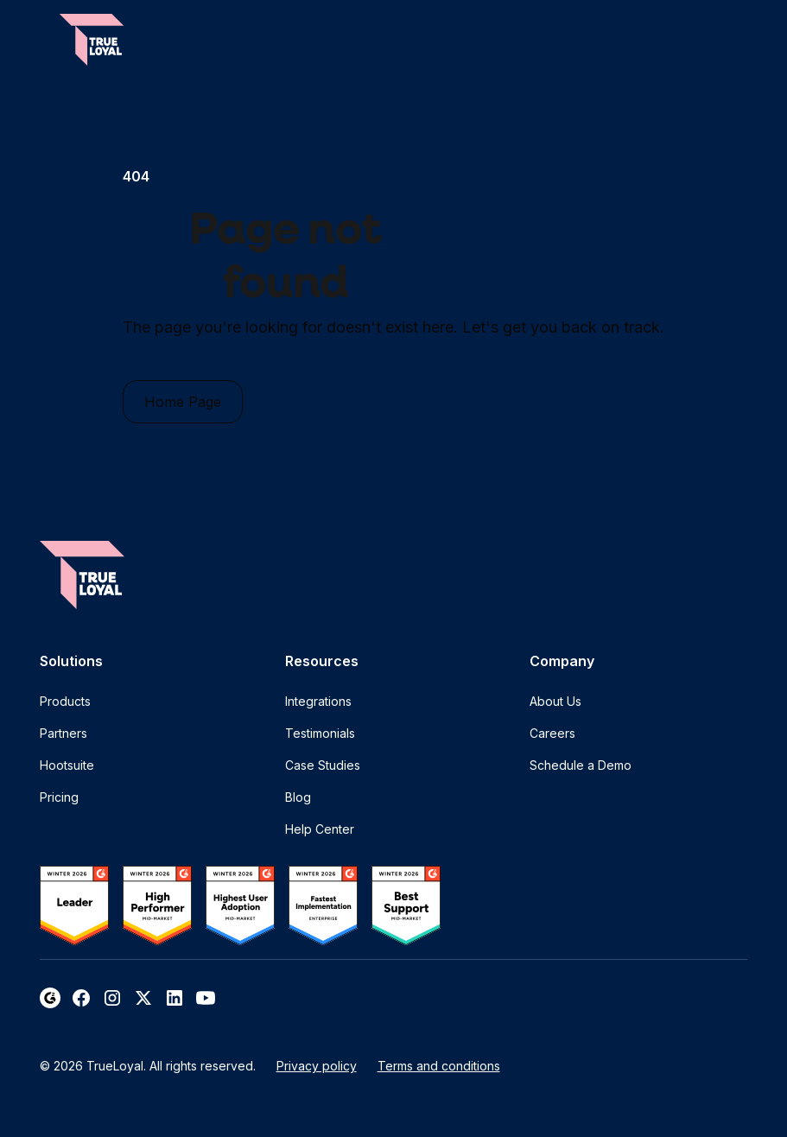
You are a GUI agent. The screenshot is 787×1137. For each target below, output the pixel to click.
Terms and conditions (439, 1065)
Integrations (318, 701)
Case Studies (322, 765)
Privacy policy (316, 1065)
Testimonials (320, 733)
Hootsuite (67, 765)
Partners (63, 733)
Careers (552, 733)
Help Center (319, 829)
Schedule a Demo (581, 765)
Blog (298, 797)
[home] (91, 40)
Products (65, 701)
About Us (555, 701)
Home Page (182, 401)
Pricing (59, 797)
